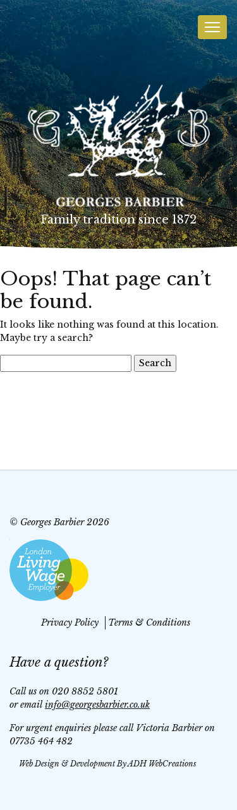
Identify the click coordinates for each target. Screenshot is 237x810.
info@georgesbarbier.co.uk (97, 704)
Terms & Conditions (149, 622)
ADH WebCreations (162, 763)
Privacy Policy (70, 622)
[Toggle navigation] (212, 27)
